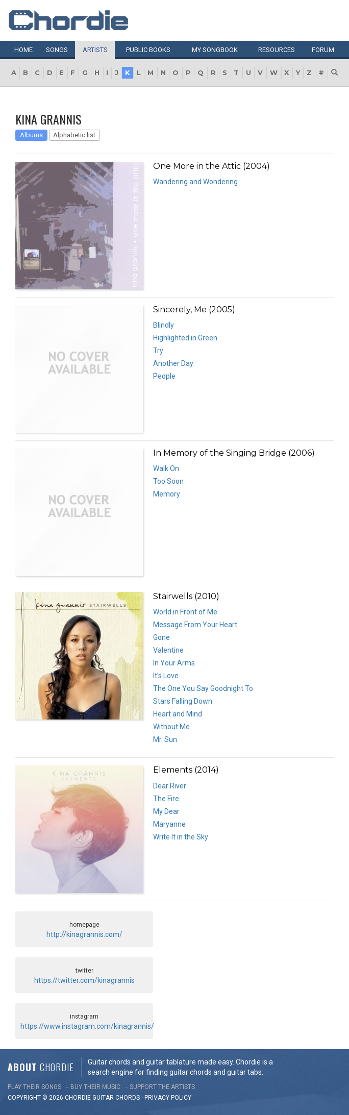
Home (23, 50)
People (164, 376)
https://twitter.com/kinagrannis (84, 980)
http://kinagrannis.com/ (84, 934)
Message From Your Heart (195, 625)
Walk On (166, 468)
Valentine (168, 650)
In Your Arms (174, 663)
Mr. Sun (165, 739)
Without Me (171, 727)
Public (148, 50)
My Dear (166, 811)
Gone (161, 637)
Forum (323, 50)
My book (215, 50)
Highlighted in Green (185, 338)
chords (127, 1097)
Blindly (163, 325)
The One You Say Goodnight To (203, 688)
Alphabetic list (74, 135)
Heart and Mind (177, 714)
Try (158, 350)
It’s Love (166, 676)
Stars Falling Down (182, 701)
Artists (95, 50)
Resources (276, 50)
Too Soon (168, 481)
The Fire (166, 799)
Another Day (173, 363)
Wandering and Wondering (195, 182)
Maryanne (169, 824)
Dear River (169, 786)
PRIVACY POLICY (167, 1097)
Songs (57, 50)
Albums (31, 135)
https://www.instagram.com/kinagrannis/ (87, 1026)
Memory (166, 494)
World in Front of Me (185, 612)
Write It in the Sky (180, 837)
